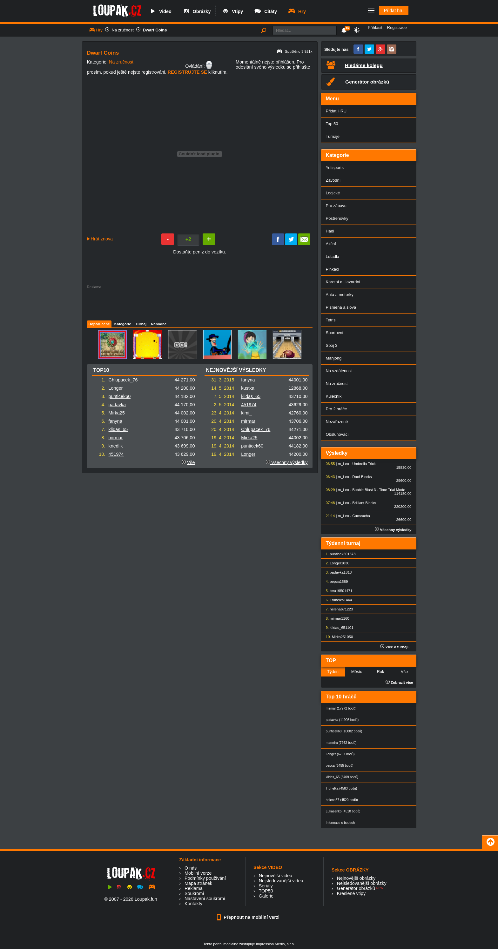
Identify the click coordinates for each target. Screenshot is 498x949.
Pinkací (332, 269)
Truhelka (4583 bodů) (341, 788)
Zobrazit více (399, 682)
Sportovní (334, 332)
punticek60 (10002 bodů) (344, 731)
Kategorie (122, 324)
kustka (247, 388)
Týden (333, 671)
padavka (117, 404)
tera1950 (337, 591)
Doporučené (99, 324)
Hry (297, 11)
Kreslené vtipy (351, 893)
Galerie (266, 896)
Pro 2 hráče (336, 409)
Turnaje (333, 136)
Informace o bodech (340, 822)
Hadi (330, 231)
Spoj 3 (332, 345)
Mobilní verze (198, 873)
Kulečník (334, 396)
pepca (335, 581)
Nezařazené (337, 421)
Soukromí (194, 893)
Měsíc (356, 671)
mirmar (116, 437)
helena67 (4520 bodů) (342, 800)
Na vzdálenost (339, 370)
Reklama (194, 888)
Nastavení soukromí (205, 898)
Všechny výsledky (286, 462)
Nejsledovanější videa (281, 880)
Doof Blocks (362, 477)
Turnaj (141, 324)
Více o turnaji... (395, 647)
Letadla (333, 256)
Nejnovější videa (276, 875)
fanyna (115, 421)
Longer (116, 388)
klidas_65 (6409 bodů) (342, 777)
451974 (116, 454)
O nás (191, 868)
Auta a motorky (339, 294)
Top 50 (332, 123)
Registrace (397, 27)
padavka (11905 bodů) (342, 720)
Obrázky (196, 11)
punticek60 (120, 396)
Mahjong (334, 358)
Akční (331, 243)
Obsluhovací (337, 434)
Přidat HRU (336, 111)
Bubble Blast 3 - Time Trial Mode (378, 490)
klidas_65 (118, 429)
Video (160, 11)
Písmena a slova (341, 307)
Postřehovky (337, 218)
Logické (333, 193)
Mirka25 (117, 412)
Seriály (266, 885)
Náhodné (158, 324)
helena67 (337, 609)
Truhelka (337, 600)
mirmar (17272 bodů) (341, 708)
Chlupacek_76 (123, 379)
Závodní (333, 180)
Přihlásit (375, 27)
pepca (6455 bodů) (339, 765)
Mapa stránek (198, 883)
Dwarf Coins (155, 30)
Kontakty (193, 903)
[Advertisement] (199, 303)
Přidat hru (394, 10)
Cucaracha (361, 516)
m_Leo (343, 464)
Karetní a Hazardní (343, 281)
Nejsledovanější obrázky (362, 883)
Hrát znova (102, 238)
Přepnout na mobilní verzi (249, 917)
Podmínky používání (205, 878)
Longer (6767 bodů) (340, 754)
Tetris (331, 320)
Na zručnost (123, 30)
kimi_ (246, 412)
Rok (380, 671)
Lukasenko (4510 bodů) (343, 811)
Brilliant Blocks (364, 503)
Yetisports (335, 167)
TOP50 (266, 890)
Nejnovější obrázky (356, 878)
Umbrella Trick (364, 464)
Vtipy (232, 11)
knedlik (116, 445)
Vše (191, 462)
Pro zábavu (336, 205)
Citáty (265, 11)
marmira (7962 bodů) (341, 742)
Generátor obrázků (356, 888)
